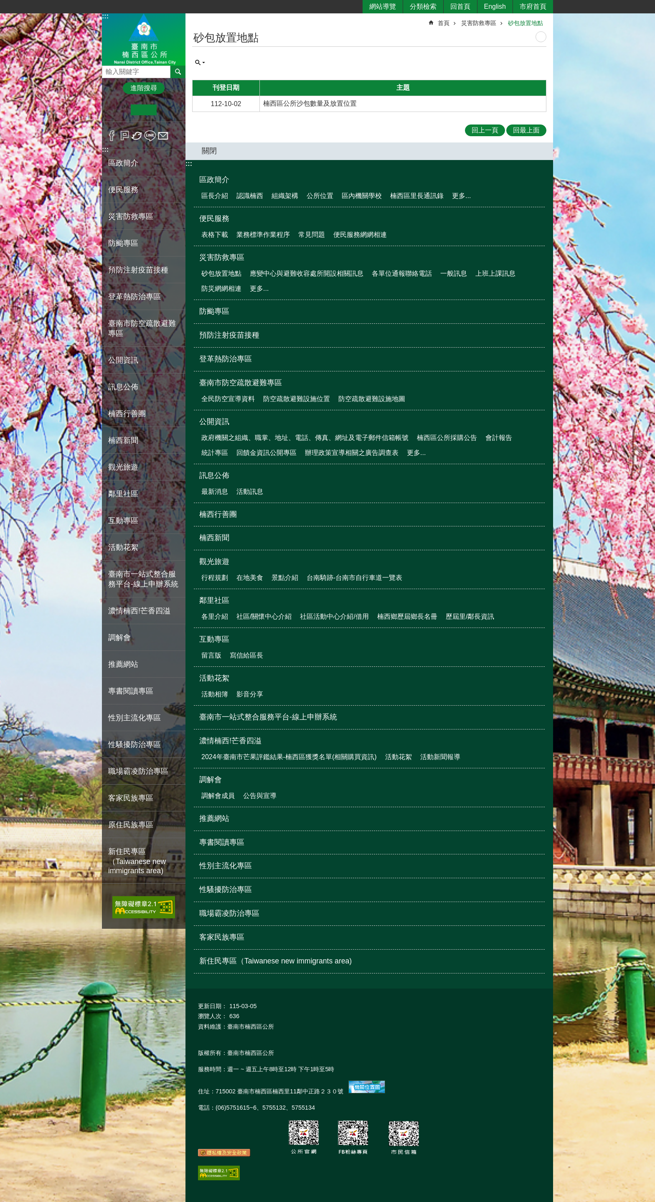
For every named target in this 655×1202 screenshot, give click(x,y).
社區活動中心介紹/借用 (334, 616)
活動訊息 (249, 491)
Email (163, 135)
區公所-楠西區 (143, 39)
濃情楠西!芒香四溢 (230, 741)
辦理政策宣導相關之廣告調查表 (352, 452)
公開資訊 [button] (123, 360)
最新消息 (214, 491)
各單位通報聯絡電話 (402, 273)
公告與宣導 (260, 795)
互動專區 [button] (123, 520)
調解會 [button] (119, 637)
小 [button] (118, 109)
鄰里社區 (214, 600)
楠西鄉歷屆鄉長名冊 (407, 616)
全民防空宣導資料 (228, 398)
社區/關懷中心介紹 (264, 616)
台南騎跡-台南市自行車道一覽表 (354, 577)
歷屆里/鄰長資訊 (470, 616)
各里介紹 (214, 616)
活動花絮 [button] (123, 547)
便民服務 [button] (123, 190)
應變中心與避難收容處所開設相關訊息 (306, 273)
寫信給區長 (246, 655)
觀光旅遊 (214, 561)
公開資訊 (214, 421)
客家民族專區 (130, 798)
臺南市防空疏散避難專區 (240, 383)
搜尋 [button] (177, 72)
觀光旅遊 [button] (123, 467)
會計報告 (498, 437)
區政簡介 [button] (123, 163)
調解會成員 (218, 795)
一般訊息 (453, 273)
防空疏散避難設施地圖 (371, 398)
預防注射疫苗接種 (138, 270)
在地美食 (249, 577)
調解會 (210, 779)
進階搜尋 (143, 87)
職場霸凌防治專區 (138, 771)
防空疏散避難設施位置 (296, 398)
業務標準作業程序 (263, 234)
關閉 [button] (209, 151)
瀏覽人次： (212, 1016)
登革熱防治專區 (134, 296)
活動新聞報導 (440, 756)
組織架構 (285, 195)
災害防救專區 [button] (130, 216)
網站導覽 (382, 6)
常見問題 (311, 234)
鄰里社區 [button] (123, 494)
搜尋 (108, 69)
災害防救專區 (478, 23)
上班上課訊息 (495, 273)
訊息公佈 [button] (123, 387)
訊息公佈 (214, 475)
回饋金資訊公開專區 (266, 452)
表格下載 (214, 234)
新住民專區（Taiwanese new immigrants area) (137, 861)
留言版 (211, 655)
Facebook (111, 135)
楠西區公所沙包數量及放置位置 (310, 103)
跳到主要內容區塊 (4, 4)
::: (105, 16)
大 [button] (169, 109)
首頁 (443, 23)
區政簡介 (214, 179)
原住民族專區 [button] (130, 825)
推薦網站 (123, 664)
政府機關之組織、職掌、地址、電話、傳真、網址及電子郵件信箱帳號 (305, 437)
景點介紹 (285, 577)
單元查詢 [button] (200, 62)
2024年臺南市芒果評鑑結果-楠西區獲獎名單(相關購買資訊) (289, 756)
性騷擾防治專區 (134, 744)
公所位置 (320, 195)
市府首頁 (533, 6)
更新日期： (212, 1006)
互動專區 (214, 639)
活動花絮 (214, 678)
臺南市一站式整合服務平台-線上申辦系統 (143, 579)
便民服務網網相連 (360, 234)
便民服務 (214, 218)
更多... (461, 195)
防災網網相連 (221, 288)
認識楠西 (249, 195)
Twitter (137, 135)
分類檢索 (423, 6)
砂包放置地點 (525, 23)
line (150, 135)
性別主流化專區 (134, 718)
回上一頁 (485, 130)
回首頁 (460, 6)
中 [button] (143, 109)
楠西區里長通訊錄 (417, 195)
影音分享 (249, 694)
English (495, 6)
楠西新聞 (123, 440)
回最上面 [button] (526, 130)
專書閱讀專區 (130, 691)
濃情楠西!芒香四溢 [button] (139, 611)
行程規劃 (214, 577)
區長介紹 (214, 195)
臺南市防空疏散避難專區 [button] (142, 328)
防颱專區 (123, 243)
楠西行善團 (127, 413)
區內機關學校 (362, 195)
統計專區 (214, 452)
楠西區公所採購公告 (447, 437)
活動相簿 (214, 694)
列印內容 (541, 36)
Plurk (124, 135)
